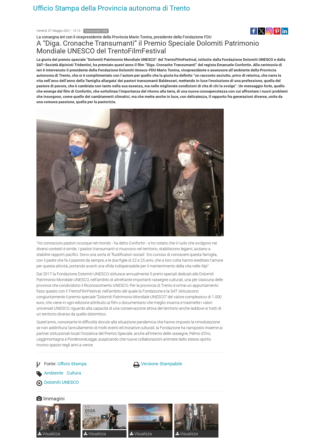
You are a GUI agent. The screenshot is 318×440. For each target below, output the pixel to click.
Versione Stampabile (161, 363)
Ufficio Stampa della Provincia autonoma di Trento (111, 8)
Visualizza (49, 433)
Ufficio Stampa (72, 363)
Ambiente (53, 373)
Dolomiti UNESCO (61, 382)
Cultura (74, 373)
